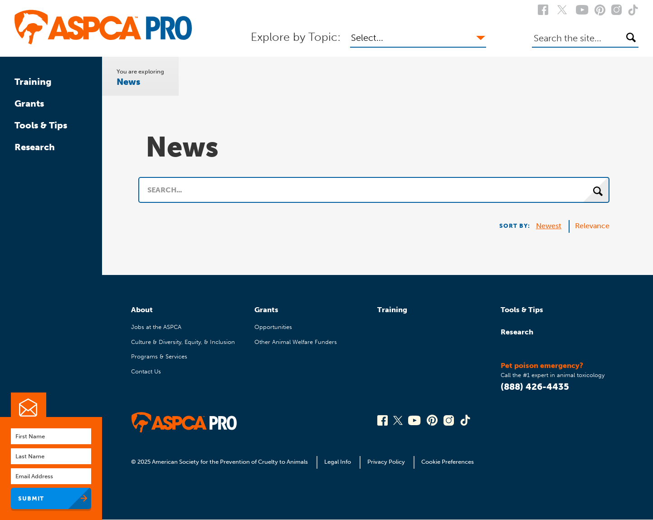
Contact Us (146, 371)
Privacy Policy (386, 461)
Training (33, 81)
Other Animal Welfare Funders (295, 341)
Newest (548, 225)
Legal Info (337, 461)
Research (35, 147)
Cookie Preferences (447, 461)
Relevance (592, 225)
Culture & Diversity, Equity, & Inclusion (183, 341)
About (142, 309)
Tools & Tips (41, 125)
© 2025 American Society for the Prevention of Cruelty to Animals (220, 461)
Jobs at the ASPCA (156, 327)
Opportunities (273, 327)
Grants (29, 103)
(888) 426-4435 (535, 386)
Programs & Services (159, 356)
